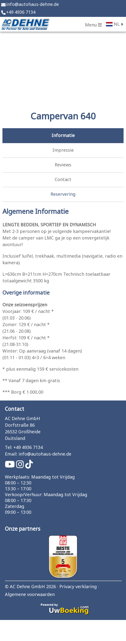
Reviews (63, 165)
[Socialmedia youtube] (10, 466)
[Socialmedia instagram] (20, 466)
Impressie (63, 150)
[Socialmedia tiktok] (29, 466)
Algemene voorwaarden (30, 594)
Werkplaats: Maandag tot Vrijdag (40, 477)
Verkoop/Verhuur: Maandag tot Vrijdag (46, 495)
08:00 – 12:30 (18, 483)
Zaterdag (14, 507)
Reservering (63, 194)
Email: (11, 454)
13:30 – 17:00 (18, 489)
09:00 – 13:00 (18, 512)
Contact (63, 179)
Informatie (63, 135)
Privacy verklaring (78, 587)
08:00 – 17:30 (18, 501)
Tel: (8, 447)
